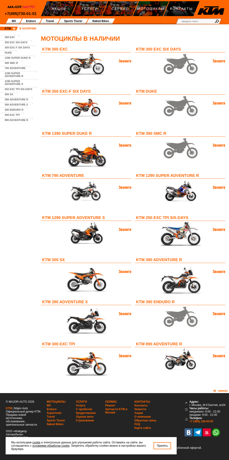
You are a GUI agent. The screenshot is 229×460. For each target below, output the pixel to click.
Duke (8, 52)
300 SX (9, 94)
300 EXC (10, 37)
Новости (140, 409)
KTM (8, 28)
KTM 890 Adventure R (159, 344)
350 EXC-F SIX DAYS (17, 47)
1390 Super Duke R (18, 57)
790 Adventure (15, 68)
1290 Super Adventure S (14, 82)
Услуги (81, 401)
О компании (142, 416)
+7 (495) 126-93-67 (201, 421)
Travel (51, 416)
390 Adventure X (16, 104)
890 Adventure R (16, 120)
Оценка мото (84, 416)
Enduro (52, 409)
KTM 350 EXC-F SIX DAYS (66, 91)
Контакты (142, 401)
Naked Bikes (55, 424)
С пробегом (84, 409)
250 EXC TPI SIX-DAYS (18, 89)
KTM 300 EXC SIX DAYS (158, 49)
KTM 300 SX (53, 260)
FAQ (137, 424)
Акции (138, 413)
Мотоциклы (56, 401)
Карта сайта (142, 428)
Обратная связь (145, 420)
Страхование (85, 420)
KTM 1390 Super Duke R (67, 133)
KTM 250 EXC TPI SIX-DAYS (162, 217)
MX (49, 405)
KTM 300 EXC (55, 49)
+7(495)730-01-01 (21, 13)
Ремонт (110, 405)
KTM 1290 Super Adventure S (73, 217)
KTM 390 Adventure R (159, 260)
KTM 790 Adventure (63, 175)
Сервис (111, 401)
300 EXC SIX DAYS (16, 42)
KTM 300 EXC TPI (58, 344)
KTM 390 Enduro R (155, 302)
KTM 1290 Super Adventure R (167, 175)
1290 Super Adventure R (14, 74)
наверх (223, 390)
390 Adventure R (16, 99)
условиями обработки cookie (50, 445)
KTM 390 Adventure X (65, 302)
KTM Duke (146, 91)
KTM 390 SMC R (151, 133)
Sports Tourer (56, 420)
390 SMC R (11, 63)
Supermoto (54, 413)
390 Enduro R (14, 109)
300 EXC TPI (12, 114)
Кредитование (86, 413)
